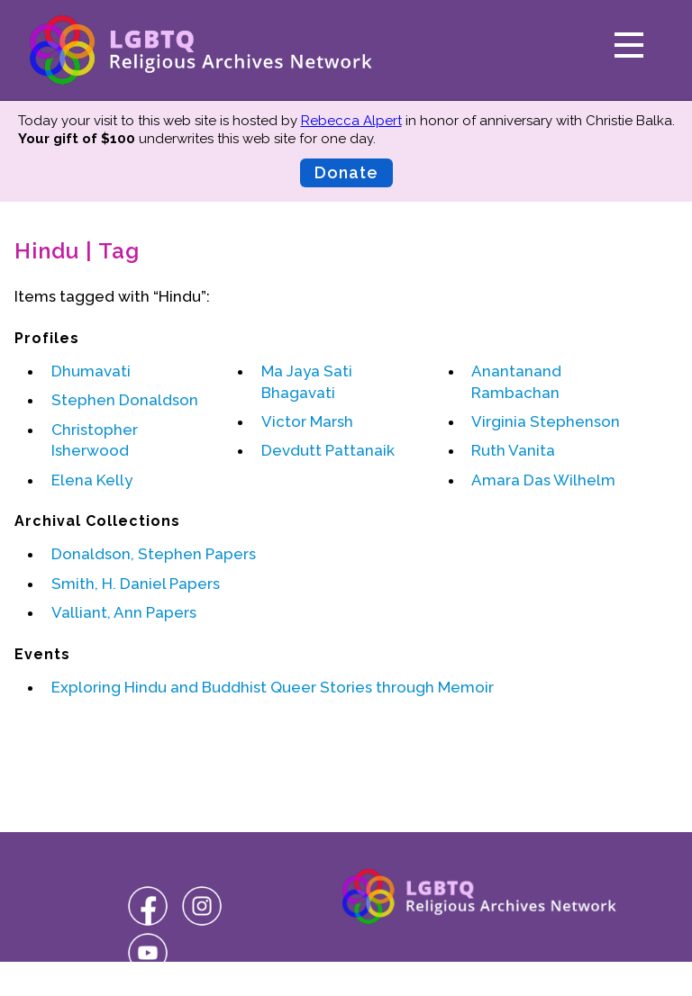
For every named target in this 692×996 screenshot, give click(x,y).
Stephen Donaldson (124, 400)
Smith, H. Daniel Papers (135, 584)
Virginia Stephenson (545, 421)
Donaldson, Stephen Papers (153, 554)
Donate (346, 172)
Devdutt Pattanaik (328, 450)
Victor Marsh (307, 421)
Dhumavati (91, 371)
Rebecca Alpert (351, 121)
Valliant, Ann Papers (123, 612)
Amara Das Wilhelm (543, 480)
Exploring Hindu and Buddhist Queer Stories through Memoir (272, 687)
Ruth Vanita (513, 450)
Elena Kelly (91, 480)
